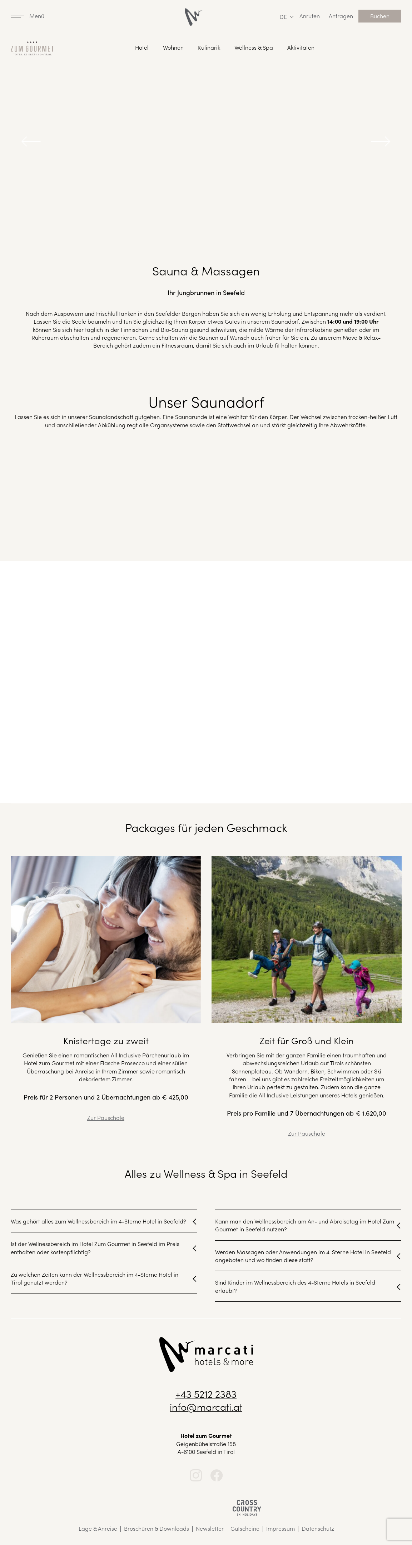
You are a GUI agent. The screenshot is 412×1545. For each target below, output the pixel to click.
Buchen (379, 16)
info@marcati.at (206, 1406)
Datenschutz (318, 1528)
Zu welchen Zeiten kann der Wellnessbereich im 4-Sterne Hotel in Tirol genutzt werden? (94, 1278)
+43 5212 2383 (206, 1393)
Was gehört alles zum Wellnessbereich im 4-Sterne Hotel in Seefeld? (98, 1221)
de (283, 16)
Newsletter (210, 1528)
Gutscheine (244, 1528)
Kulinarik (209, 47)
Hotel (142, 47)
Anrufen (309, 16)
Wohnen (173, 47)
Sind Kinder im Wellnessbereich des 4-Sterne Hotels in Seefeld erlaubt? (295, 1286)
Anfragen (341, 16)
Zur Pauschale (105, 1117)
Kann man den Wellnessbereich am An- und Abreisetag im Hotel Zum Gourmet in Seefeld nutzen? (304, 1225)
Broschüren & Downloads (156, 1528)
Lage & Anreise (98, 1528)
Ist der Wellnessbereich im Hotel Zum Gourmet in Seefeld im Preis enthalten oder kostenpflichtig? (95, 1247)
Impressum (280, 1528)
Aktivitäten (300, 47)
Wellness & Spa (253, 47)
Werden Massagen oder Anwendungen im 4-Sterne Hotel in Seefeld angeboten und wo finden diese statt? (303, 1256)
